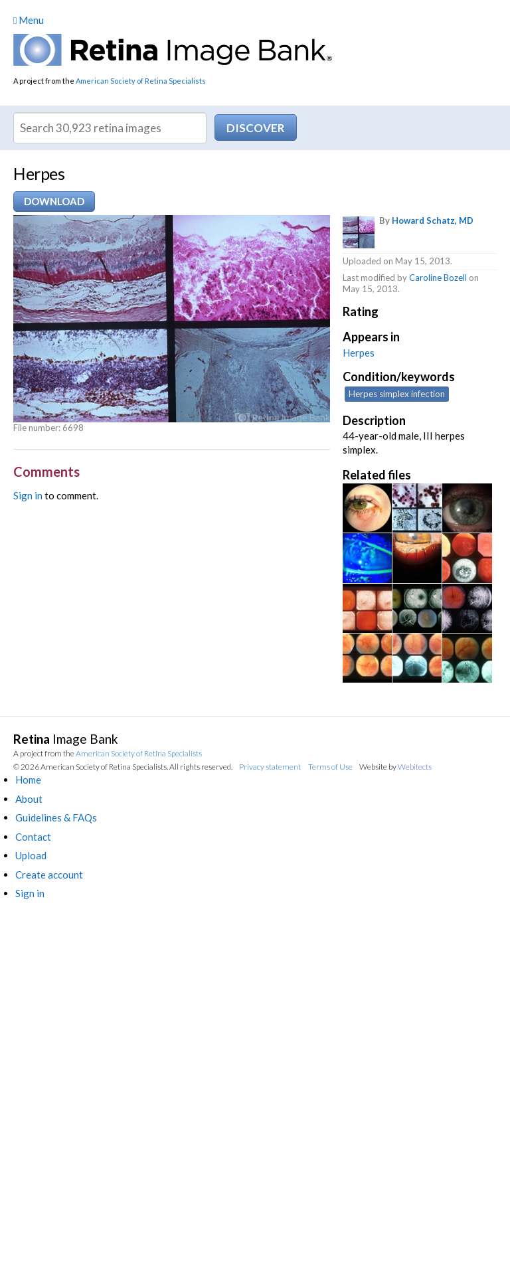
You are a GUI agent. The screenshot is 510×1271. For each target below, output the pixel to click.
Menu (28, 20)
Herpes (359, 353)
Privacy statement (270, 767)
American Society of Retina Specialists (141, 80)
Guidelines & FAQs (56, 817)
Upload (30, 855)
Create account (49, 875)
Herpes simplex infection (397, 393)
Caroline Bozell (438, 277)
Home (28, 780)
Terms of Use (330, 767)
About (28, 799)
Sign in (27, 495)
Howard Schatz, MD (432, 220)
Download (54, 201)
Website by (395, 767)
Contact (33, 837)
